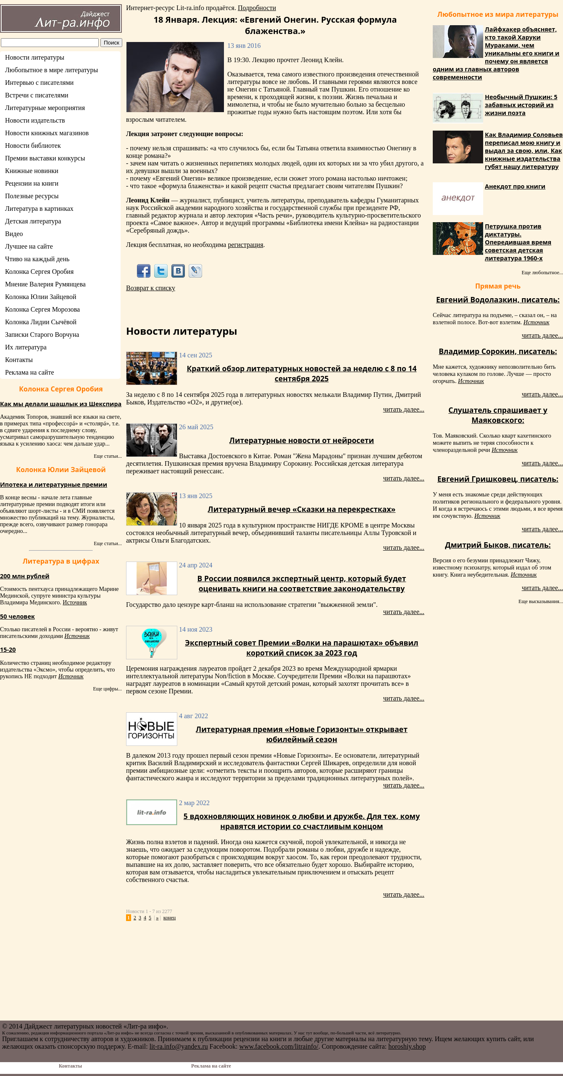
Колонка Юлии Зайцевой (40, 296)
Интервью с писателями (39, 82)
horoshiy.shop (407, 1046)
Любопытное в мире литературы (51, 69)
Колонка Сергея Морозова (42, 309)
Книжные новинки (31, 170)
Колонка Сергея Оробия (39, 271)
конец (169, 918)
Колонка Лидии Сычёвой (40, 321)
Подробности (257, 7)
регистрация (245, 244)
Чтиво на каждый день (37, 258)
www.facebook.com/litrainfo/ (278, 1046)
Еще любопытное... (542, 273)
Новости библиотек (33, 145)
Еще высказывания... (540, 601)
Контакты (19, 359)
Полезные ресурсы (32, 195)
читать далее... (403, 409)
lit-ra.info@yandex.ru (179, 1046)
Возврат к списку (150, 287)
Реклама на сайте (29, 372)
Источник (75, 602)
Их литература (26, 347)
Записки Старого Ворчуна (42, 334)
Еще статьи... (108, 456)
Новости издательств (35, 120)
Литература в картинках (39, 208)
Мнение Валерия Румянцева (45, 284)
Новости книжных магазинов (47, 132)
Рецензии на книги (31, 183)
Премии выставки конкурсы (45, 158)
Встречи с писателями (36, 95)
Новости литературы (34, 57)
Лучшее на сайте (29, 246)
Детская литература (33, 221)
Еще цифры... (107, 689)
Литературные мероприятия (45, 107)
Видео (14, 233)
